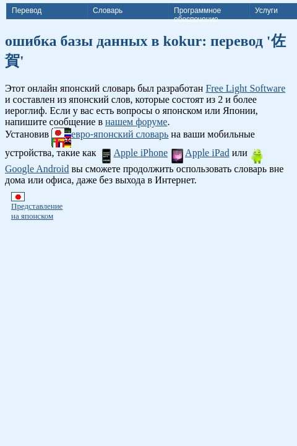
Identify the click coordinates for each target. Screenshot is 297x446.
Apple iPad (200, 152)
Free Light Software (245, 88)
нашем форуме (136, 121)
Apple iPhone (133, 152)
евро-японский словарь (109, 134)
